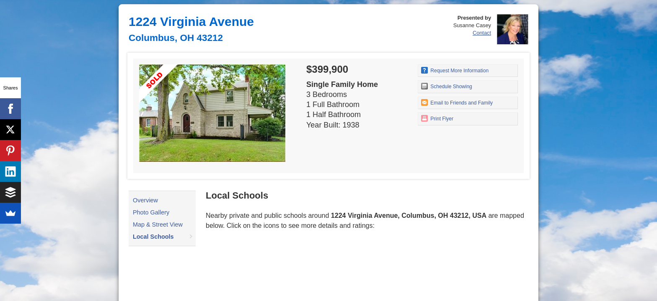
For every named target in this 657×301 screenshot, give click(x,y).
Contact (482, 33)
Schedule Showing (446, 86)
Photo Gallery (151, 212)
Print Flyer (437, 118)
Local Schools (153, 236)
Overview (145, 200)
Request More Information (455, 70)
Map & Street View (158, 224)
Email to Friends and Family (457, 102)
